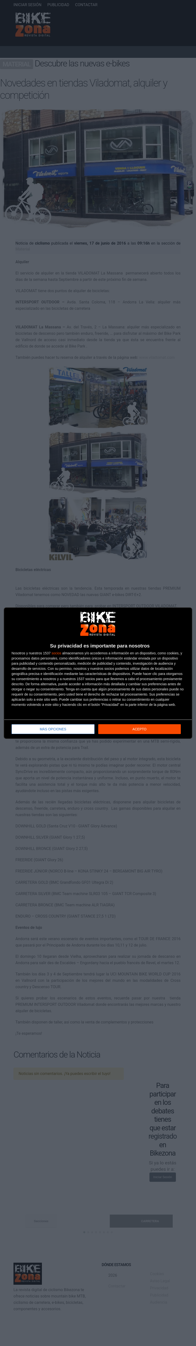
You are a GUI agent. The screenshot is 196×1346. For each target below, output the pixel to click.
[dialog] (98, 673)
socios (56, 653)
